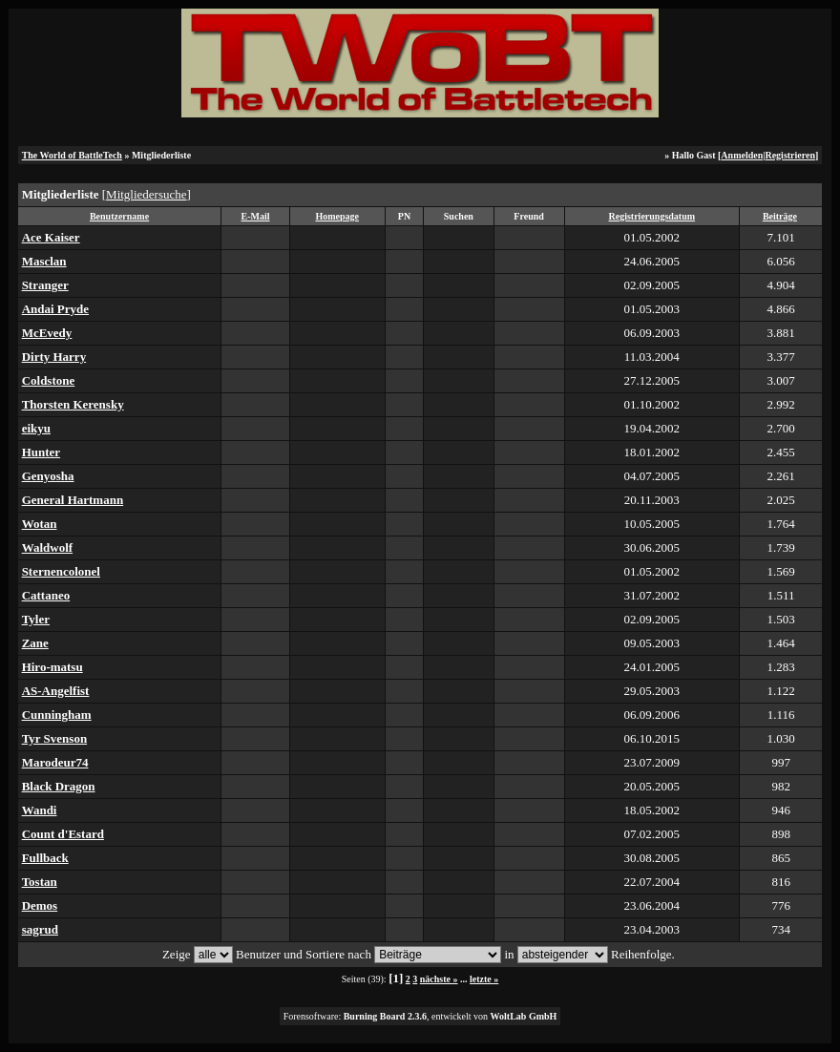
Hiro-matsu (52, 667)
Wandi (39, 810)
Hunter (41, 452)
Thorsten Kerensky (73, 404)
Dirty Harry (54, 356)
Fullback (45, 858)
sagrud (40, 929)
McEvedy (47, 333)
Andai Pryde (55, 309)
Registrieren (790, 155)
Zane (35, 643)
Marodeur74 (55, 762)
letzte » (484, 979)
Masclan (44, 261)
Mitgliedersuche (146, 194)
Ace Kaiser (51, 237)
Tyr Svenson (55, 738)
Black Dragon (58, 786)
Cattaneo (46, 595)
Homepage (337, 216)
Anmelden (742, 155)
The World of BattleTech (72, 155)
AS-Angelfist (56, 691)
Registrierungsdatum (652, 216)
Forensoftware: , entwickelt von (420, 1016)
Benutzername (119, 216)
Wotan (39, 523)
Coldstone (48, 380)
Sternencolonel (61, 571)
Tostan (39, 881)
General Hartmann (73, 500)
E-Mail (256, 216)
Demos (40, 905)
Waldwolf (47, 547)
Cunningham (57, 714)
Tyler (36, 619)
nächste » (439, 979)
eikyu (36, 428)
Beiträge (780, 216)
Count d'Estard (63, 834)
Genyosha (48, 476)
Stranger (45, 285)
